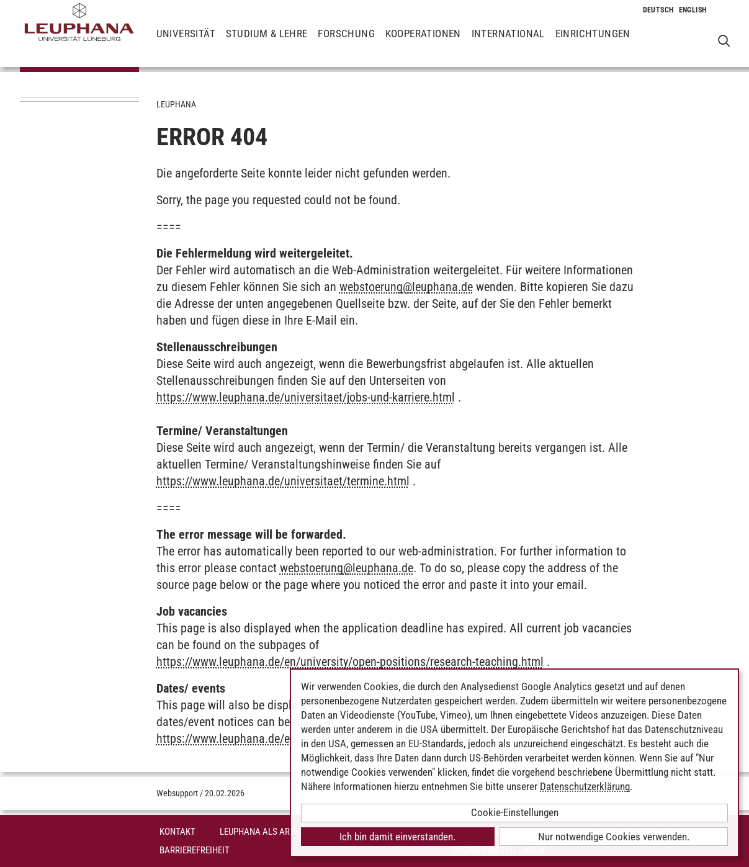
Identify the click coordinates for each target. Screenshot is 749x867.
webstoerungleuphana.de (406, 286)
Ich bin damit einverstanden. (397, 836)
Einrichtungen (592, 43)
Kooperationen (423, 43)
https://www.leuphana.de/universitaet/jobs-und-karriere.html (305, 397)
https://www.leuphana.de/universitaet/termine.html (283, 481)
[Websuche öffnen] (724, 41)
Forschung (346, 43)
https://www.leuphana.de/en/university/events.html (283, 738)
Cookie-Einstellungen (514, 812)
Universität (185, 43)
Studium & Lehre (267, 43)
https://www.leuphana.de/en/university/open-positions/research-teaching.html (350, 661)
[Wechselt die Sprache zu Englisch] (693, 10)
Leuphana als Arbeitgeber (275, 831)
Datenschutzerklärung (585, 786)
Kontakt (177, 831)
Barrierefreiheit (194, 850)
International (508, 43)
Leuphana (176, 104)
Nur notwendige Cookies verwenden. (613, 836)
